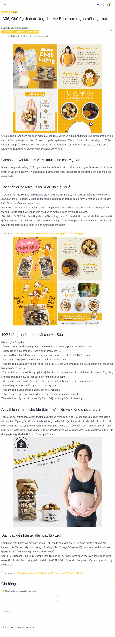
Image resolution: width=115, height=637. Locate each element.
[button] (98, 4)
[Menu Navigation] (5, 4)
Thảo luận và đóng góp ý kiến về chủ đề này (22, 32)
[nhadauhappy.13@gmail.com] (16, 28)
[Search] (103, 4)
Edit (38, 632)
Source (32, 632)
